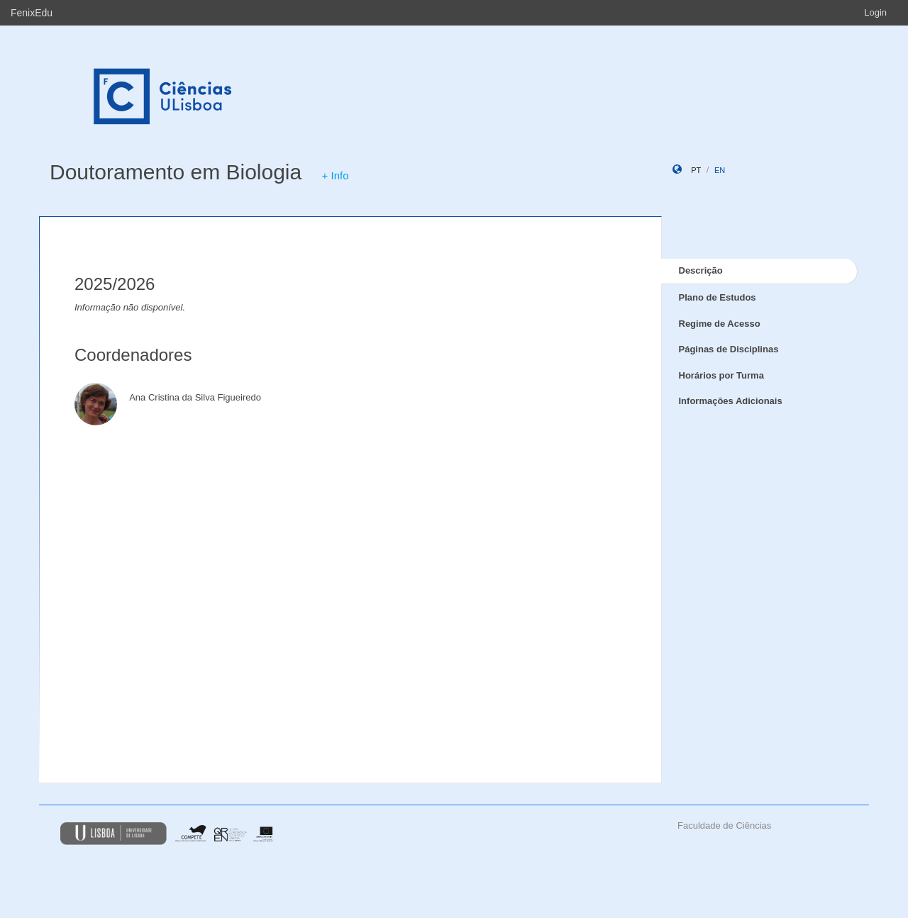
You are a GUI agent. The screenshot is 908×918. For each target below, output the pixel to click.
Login (875, 12)
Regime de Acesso (719, 323)
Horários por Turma (721, 375)
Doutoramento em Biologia (175, 172)
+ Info (335, 175)
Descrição (701, 270)
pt (696, 170)
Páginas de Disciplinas (729, 349)
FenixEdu (31, 12)
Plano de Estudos (717, 297)
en (719, 170)
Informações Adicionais (730, 401)
